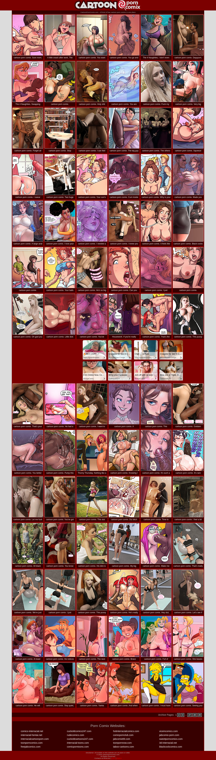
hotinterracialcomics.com (126, 731)
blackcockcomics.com (170, 746)
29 (199, 715)
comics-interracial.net (32, 731)
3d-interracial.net (168, 742)
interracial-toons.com (78, 742)
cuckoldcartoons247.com (80, 739)
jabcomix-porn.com (169, 735)
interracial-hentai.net (31, 735)
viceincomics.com (168, 731)
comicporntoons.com (78, 746)
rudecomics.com (75, 735)
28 (194, 715)
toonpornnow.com (122, 742)
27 (189, 715)
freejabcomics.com (30, 746)
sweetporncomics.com (171, 739)
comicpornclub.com (123, 735)
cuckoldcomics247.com (79, 731)
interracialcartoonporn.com (35, 739)
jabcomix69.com (121, 739)
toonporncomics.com (32, 742)
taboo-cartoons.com (123, 746)
